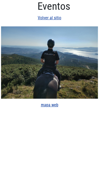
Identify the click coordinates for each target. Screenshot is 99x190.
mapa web (49, 104)
